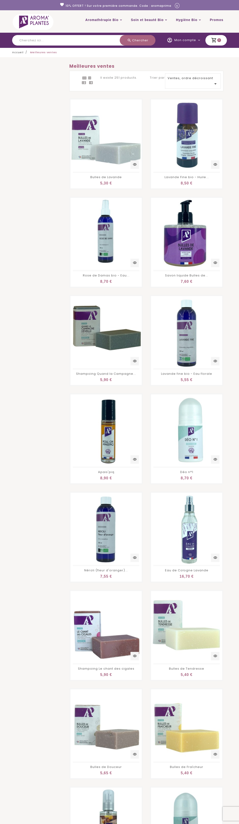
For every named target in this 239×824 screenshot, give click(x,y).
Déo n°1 (146, 293)
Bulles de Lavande (92, 150)
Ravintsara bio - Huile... (93, 578)
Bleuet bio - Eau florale (200, 507)
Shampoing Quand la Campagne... (156, 221)
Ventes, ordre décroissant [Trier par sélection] (193, 81)
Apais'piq (92, 293)
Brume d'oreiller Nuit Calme (204, 436)
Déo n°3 (93, 507)
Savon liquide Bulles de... (94, 221)
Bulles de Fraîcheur (146, 436)
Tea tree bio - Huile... (146, 578)
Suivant (215, 603)
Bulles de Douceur (92, 436)
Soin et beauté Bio (147, 20)
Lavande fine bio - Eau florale (205, 221)
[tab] (84, 78)
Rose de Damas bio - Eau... (203, 150)
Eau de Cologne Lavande (94, 364)
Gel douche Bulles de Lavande (153, 507)
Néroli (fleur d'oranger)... (202, 293)
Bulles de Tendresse (200, 364)
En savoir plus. (112, 819)
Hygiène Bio (186, 20)
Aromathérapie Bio (102, 20)
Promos (216, 20)
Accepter (215, 813)
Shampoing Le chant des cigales (155, 364)
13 (206, 603)
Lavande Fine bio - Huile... (149, 150)
